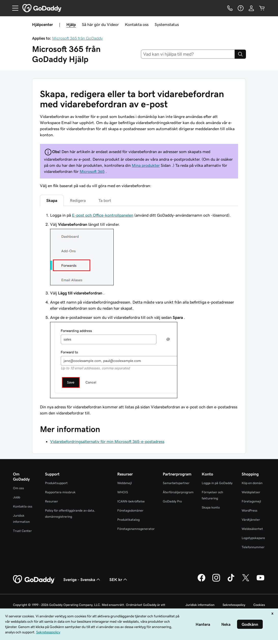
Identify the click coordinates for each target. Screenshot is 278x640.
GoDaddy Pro (172, 501)
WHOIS (122, 492)
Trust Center (22, 530)
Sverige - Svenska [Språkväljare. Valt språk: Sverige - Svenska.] (82, 579)
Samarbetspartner (176, 483)
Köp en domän (252, 483)
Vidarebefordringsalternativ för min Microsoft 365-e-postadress (107, 441)
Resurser (51, 501)
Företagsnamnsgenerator (136, 528)
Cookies (259, 604)
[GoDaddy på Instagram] (216, 581)
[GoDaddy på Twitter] (245, 581)
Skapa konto (211, 507)
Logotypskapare (253, 538)
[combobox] (187, 54)
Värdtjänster (251, 519)
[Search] (240, 54)
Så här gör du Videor (100, 24)
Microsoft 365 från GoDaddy (77, 38)
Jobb (16, 497)
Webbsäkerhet (252, 528)
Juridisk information (199, 604)
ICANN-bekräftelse (131, 501)
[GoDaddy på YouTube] (260, 581)
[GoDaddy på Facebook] (201, 581)
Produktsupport (56, 483)
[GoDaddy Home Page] (34, 579)
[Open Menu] (13, 8)
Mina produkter (146, 165)
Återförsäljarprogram (178, 492)
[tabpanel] (139, 314)
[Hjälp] (240, 8)
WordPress (249, 510)
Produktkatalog (128, 519)
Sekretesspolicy (234, 604)
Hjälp (71, 24)
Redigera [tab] (78, 200)
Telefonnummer (253, 547)
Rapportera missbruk (60, 492)
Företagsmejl (251, 501)
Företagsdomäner (130, 510)
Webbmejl (124, 483)
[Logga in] (251, 8)
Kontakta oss (137, 24)
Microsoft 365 (92, 171)
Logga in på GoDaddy (217, 483)
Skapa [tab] (51, 200)
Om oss (18, 488)
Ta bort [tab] (104, 200)
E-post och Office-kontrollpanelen (102, 215)
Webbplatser (251, 492)
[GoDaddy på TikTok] (231, 581)
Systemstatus (167, 24)
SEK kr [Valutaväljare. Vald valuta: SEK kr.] (118, 579)
